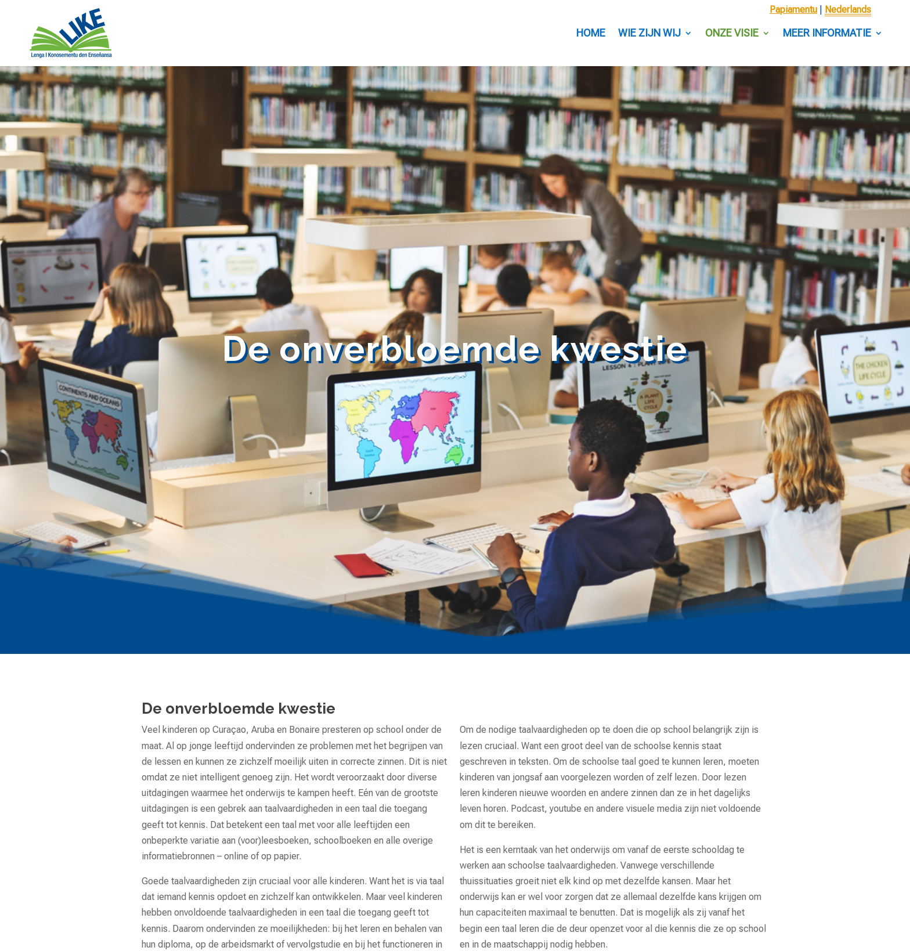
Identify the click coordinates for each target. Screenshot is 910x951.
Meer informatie (827, 33)
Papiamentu (793, 9)
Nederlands (848, 9)
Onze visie (732, 33)
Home (590, 33)
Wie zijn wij (649, 33)
